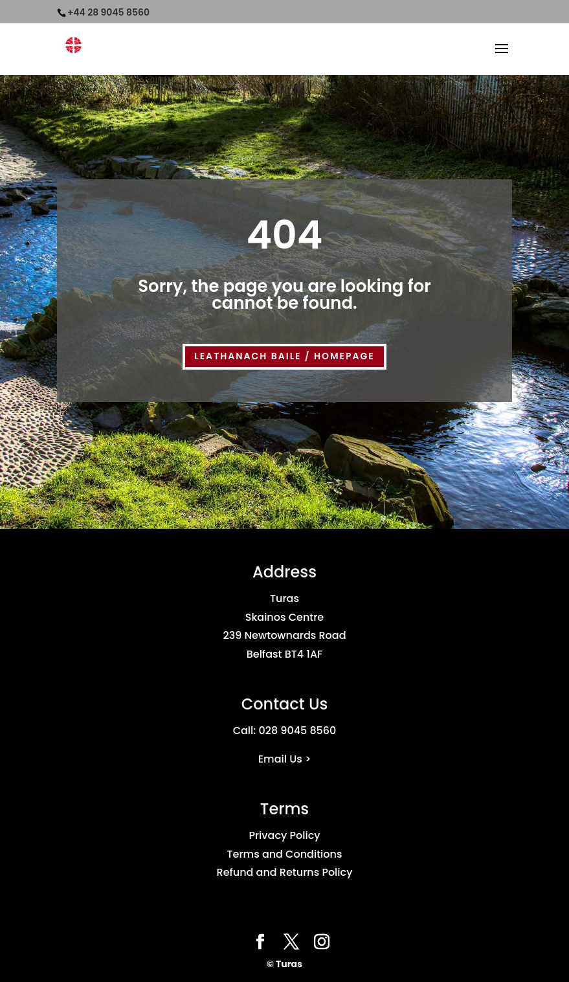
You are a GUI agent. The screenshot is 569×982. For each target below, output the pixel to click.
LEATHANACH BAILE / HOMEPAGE (284, 356)
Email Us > (284, 759)
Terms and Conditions (284, 854)
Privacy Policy (284, 835)
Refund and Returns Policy (285, 872)
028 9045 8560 (297, 730)
